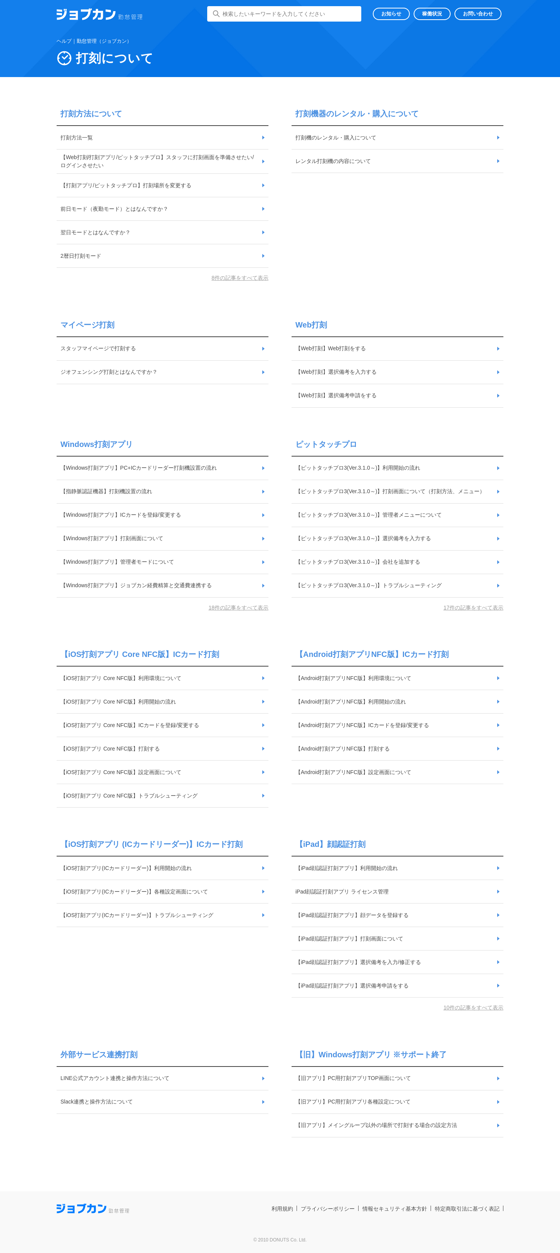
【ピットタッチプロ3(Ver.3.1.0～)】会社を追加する (357, 562)
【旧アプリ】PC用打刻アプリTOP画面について (353, 1078)
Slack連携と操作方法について (96, 1101)
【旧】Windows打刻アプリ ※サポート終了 (371, 1054)
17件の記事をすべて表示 (473, 608)
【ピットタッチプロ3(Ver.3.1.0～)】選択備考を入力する (363, 538)
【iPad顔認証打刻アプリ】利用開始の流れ (346, 868)
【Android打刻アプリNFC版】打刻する (342, 749)
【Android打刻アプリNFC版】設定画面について (353, 772)
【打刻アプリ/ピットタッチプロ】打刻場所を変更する (125, 185)
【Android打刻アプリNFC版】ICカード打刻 (372, 654)
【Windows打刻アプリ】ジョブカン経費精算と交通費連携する (136, 585)
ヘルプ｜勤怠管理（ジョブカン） (94, 41)
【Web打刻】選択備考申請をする (336, 395)
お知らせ (391, 14)
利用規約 (282, 1209)
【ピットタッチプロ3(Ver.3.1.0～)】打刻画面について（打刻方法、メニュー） (390, 491)
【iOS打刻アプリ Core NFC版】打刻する (110, 749)
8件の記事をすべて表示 (239, 278)
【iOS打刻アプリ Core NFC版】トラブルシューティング (129, 796)
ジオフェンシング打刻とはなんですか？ (109, 372)
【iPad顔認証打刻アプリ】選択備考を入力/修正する (358, 962)
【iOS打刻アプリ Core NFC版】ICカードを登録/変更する (129, 725)
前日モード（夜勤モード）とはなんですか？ (114, 209)
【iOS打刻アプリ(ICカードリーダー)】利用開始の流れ (126, 868)
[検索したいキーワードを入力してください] (284, 14)
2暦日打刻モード (80, 256)
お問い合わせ (478, 14)
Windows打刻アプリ (96, 444)
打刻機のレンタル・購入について (335, 137)
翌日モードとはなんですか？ (95, 232)
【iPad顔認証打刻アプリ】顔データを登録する (352, 915)
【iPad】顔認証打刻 (330, 844)
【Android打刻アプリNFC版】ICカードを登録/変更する (362, 725)
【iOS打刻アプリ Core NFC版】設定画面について (120, 772)
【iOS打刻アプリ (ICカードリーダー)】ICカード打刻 (151, 844)
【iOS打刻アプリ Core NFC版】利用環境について (120, 678)
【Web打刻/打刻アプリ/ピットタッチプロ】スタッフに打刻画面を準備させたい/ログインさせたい (157, 161)
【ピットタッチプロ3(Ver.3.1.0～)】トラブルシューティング (368, 585)
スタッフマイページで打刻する (98, 348)
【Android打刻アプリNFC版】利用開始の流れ (350, 702)
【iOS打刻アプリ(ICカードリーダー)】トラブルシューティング (136, 915)
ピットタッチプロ (326, 444)
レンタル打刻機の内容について (333, 161)
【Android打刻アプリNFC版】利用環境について (353, 678)
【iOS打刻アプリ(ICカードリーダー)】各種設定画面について (134, 892)
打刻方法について (91, 113)
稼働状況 (432, 14)
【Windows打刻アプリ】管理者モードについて (117, 562)
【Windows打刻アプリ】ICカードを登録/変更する (120, 515)
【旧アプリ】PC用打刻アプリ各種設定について (353, 1101)
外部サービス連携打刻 (98, 1054)
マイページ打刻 (87, 325)
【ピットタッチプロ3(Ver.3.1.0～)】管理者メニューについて (368, 515)
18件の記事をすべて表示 (238, 608)
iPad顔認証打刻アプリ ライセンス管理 (342, 892)
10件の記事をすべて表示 (473, 1007)
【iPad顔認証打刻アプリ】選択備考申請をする (352, 986)
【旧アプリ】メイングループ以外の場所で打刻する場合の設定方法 (376, 1125)
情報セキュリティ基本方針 (394, 1209)
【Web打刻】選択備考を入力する (336, 372)
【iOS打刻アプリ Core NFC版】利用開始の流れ (118, 702)
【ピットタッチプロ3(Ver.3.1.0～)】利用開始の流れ (357, 468)
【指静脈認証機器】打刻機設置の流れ (106, 491)
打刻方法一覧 (76, 137)
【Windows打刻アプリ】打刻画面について (111, 538)
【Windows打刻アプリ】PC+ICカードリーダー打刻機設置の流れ (138, 468)
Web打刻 (311, 325)
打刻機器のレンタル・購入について (357, 113)
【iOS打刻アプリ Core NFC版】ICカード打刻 (139, 654)
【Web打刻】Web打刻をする (330, 348)
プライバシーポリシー (328, 1209)
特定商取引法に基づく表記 (467, 1209)
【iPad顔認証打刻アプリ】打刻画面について (349, 939)
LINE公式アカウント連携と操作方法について (114, 1078)
